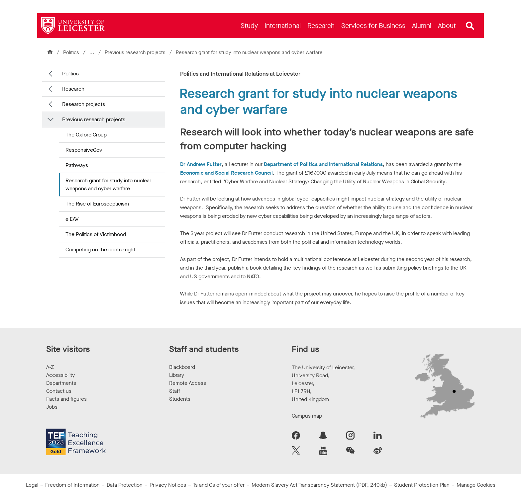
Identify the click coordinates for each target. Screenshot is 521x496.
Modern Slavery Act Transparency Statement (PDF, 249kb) (319, 484)
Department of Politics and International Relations (323, 164)
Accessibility (60, 375)
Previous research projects (136, 52)
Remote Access (187, 382)
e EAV (72, 218)
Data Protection (125, 484)
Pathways (76, 165)
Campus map (307, 415)
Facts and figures (66, 398)
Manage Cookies (476, 484)
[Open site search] (470, 26)
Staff (174, 390)
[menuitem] (249, 25)
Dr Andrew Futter (201, 164)
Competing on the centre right (100, 249)
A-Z (50, 367)
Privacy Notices (168, 484)
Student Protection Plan (422, 484)
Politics (71, 52)
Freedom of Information (72, 484)
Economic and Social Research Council (226, 172)
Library (176, 375)
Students (179, 398)
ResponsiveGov (83, 149)
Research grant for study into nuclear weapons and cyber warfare (108, 184)
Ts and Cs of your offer (219, 484)
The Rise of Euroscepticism (97, 203)
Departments (61, 382)
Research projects (83, 104)
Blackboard (182, 367)
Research (73, 88)
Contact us (58, 390)
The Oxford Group (86, 134)
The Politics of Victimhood (95, 234)
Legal (32, 484)
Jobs (51, 406)
